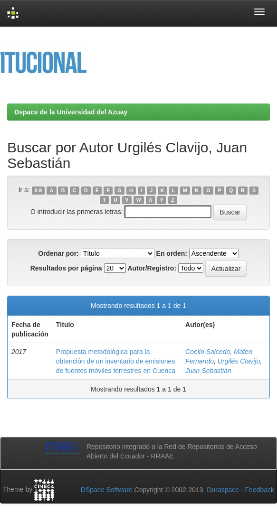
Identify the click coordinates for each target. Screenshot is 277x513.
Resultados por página (66, 268)
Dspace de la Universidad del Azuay (70, 112)
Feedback (259, 490)
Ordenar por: (58, 253)
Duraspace (223, 490)
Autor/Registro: (151, 268)
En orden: (171, 253)
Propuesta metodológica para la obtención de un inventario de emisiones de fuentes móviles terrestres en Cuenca (115, 361)
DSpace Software (107, 490)
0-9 (38, 190)
